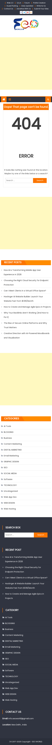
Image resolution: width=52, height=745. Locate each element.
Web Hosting (10, 508)
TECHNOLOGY (10, 485)
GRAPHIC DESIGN (11, 461)
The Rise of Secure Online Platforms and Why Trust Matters (25, 325)
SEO (5, 467)
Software (8, 479)
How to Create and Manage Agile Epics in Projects (27, 306)
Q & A (19, 3)
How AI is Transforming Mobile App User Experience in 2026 (22, 272)
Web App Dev (10, 497)
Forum (27, 3)
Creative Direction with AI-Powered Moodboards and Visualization (26, 335)
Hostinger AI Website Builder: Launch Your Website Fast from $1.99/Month (23, 298)
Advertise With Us (24, 9)
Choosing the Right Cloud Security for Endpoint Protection (26, 282)
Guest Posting (12, 6)
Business (8, 438)
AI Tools (7, 426)
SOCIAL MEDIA (10, 473)
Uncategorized (11, 491)
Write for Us (41, 6)
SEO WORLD (37, 741)
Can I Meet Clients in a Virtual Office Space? (25, 290)
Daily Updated (27, 6)
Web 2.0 (10, 3)
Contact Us (8, 9)
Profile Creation (39, 3)
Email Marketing (11, 455)
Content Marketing (13, 444)
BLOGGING (8, 432)
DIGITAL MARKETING (13, 449)
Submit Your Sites (41, 9)
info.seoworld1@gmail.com (21, 718)
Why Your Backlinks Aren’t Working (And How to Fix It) (26, 315)
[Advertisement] (26, 63)
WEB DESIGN (9, 503)
